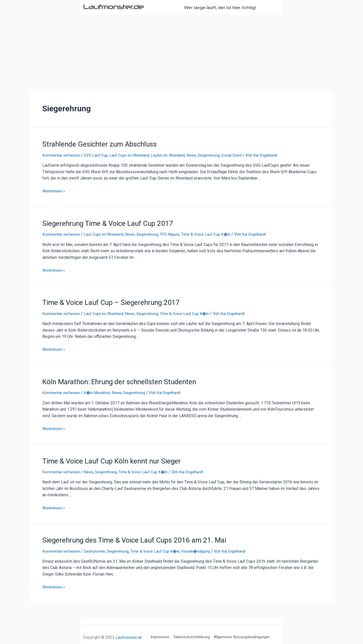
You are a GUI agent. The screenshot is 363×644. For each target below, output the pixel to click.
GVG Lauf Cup (97, 154)
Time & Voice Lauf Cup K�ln (213, 233)
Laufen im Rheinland (172, 154)
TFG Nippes (176, 233)
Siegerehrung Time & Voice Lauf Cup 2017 (103, 222)
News (197, 154)
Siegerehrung (215, 154)
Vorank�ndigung (202, 547)
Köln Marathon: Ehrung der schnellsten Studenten (114, 379)
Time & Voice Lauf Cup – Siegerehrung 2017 (106, 301)
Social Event (240, 154)
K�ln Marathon (98, 390)
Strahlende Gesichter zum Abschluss (95, 144)
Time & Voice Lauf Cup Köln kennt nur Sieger (106, 458)
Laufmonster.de (117, 6)
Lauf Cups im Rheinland (132, 154)
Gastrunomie (96, 547)
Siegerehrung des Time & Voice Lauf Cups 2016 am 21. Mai (127, 536)
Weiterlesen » (54, 190)
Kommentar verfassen (61, 154)
